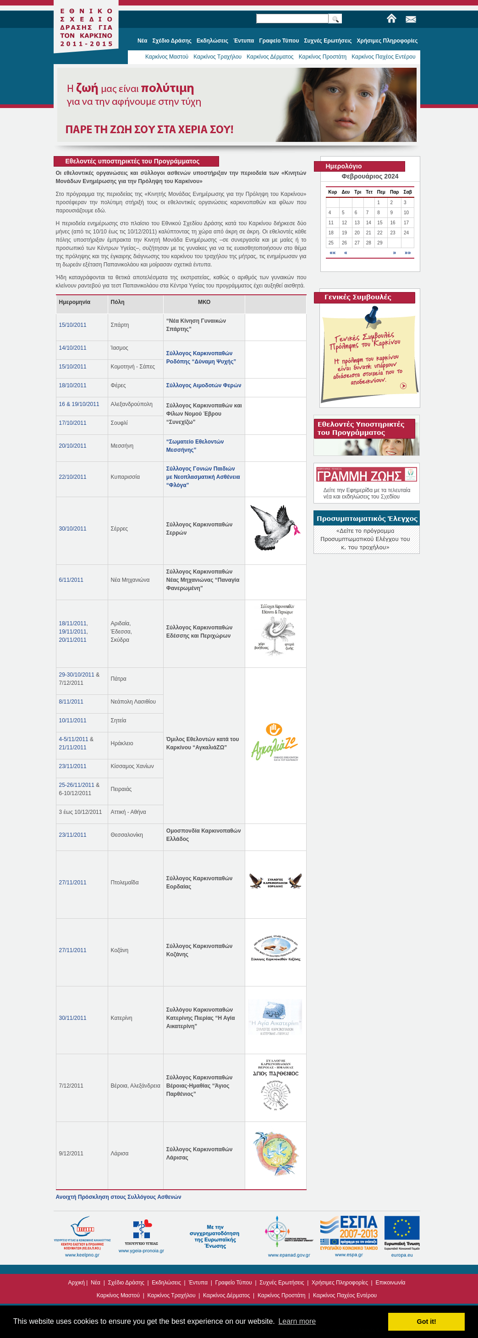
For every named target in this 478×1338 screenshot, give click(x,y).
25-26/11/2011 (76, 785)
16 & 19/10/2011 (79, 404)
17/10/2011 (73, 423)
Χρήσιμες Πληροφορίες (340, 1282)
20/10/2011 (73, 446)
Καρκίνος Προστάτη (323, 57)
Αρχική (76, 1282)
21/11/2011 (73, 747)
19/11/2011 (73, 631)
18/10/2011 (73, 385)
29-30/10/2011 (76, 675)
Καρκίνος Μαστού (166, 57)
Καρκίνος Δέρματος (270, 57)
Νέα (95, 1282)
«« (332, 252)
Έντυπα (198, 1282)
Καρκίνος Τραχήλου (217, 57)
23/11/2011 (73, 766)
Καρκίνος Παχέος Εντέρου (383, 57)
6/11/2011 (71, 580)
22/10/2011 (73, 477)
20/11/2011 (73, 640)
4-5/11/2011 (73, 739)
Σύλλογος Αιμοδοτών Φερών (204, 385)
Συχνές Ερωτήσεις (281, 1282)
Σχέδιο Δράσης (126, 1282)
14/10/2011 (73, 348)
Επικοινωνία (390, 1282)
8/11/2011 (71, 702)
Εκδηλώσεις (166, 1282)
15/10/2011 (73, 325)
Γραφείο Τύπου (233, 1282)
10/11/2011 (73, 720)
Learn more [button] (297, 1321)
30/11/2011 (73, 1018)
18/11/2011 (73, 623)
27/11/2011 (73, 882)
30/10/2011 (73, 528)
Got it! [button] (426, 1321)
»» (408, 252)
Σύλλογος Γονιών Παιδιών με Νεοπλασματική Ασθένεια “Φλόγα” (203, 477)
